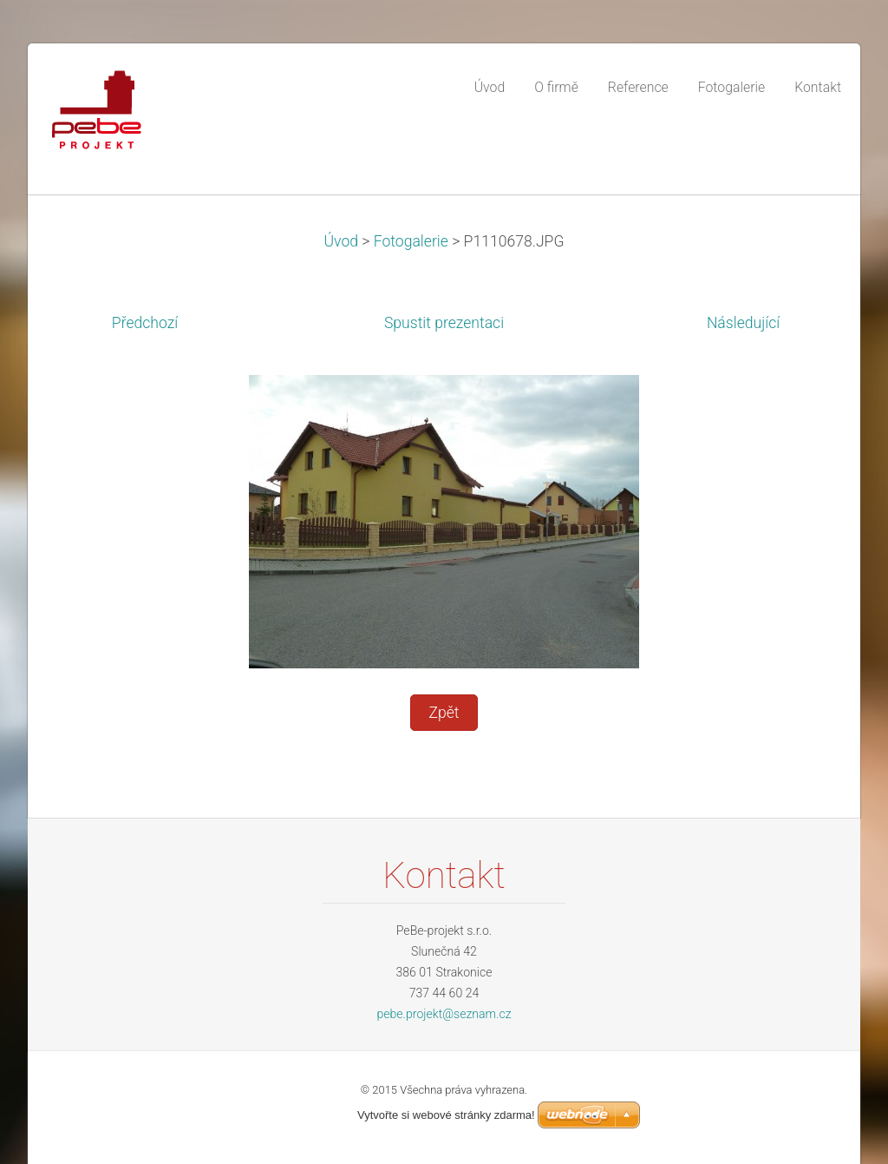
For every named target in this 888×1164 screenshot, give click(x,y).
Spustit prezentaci (444, 323)
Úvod (340, 241)
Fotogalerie (411, 241)
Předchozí (145, 323)
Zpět (443, 712)
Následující (743, 323)
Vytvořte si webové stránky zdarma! (446, 1114)
